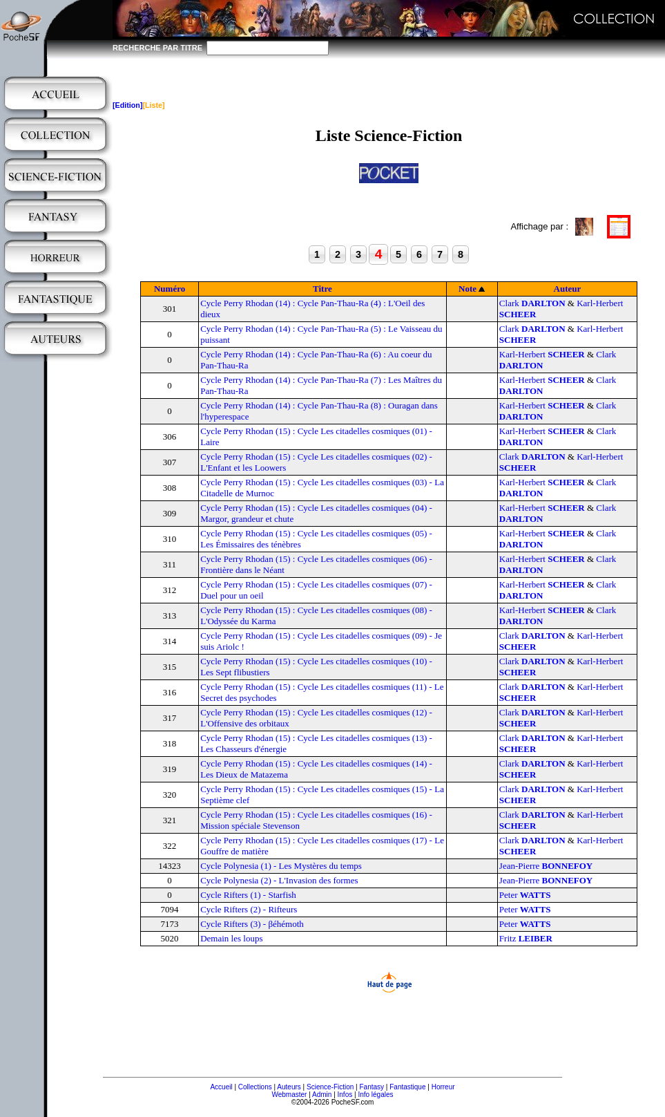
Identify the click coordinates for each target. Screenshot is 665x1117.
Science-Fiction (330, 1087)
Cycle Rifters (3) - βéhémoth (252, 924)
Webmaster (289, 1094)
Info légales (375, 1094)
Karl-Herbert (542, 354)
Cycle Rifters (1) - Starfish (248, 895)
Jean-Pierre (545, 866)
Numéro (169, 288)
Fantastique (407, 1087)
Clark (532, 303)
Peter (525, 895)
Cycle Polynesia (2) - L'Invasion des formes (279, 880)
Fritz (525, 938)
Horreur (443, 1087)
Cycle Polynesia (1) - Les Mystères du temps (281, 866)
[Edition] (127, 105)
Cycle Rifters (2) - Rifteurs (248, 909)
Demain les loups (231, 938)
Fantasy (372, 1087)
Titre (322, 288)
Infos (345, 1094)
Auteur (567, 288)
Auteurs (288, 1087)
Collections (255, 1087)
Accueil (221, 1087)
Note (467, 288)
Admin (321, 1094)
